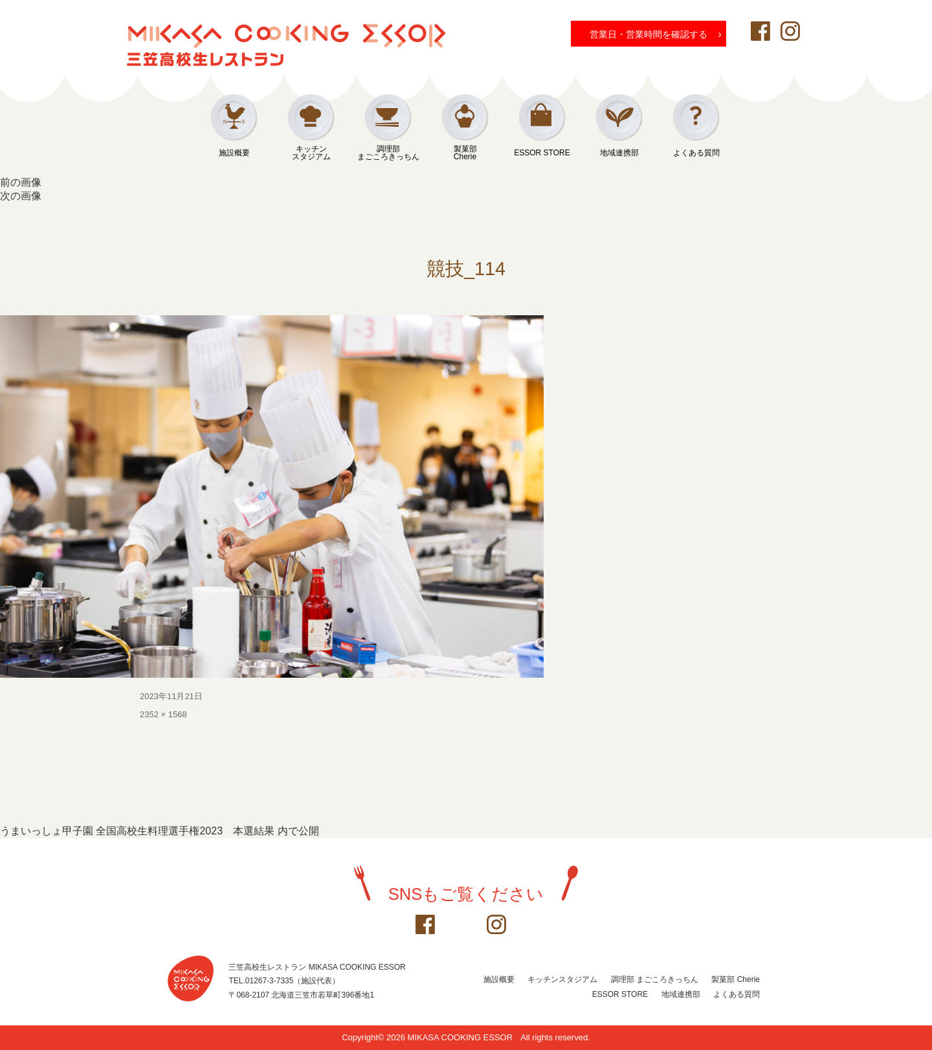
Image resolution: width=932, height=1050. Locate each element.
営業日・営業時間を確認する (656, 33)
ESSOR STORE (542, 152)
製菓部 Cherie (735, 979)
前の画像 (20, 182)
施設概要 (234, 152)
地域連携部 (619, 152)
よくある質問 (696, 152)
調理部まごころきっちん (388, 152)
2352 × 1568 (163, 714)
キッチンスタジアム (311, 152)
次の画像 (20, 195)
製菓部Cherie (465, 152)
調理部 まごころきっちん (654, 979)
